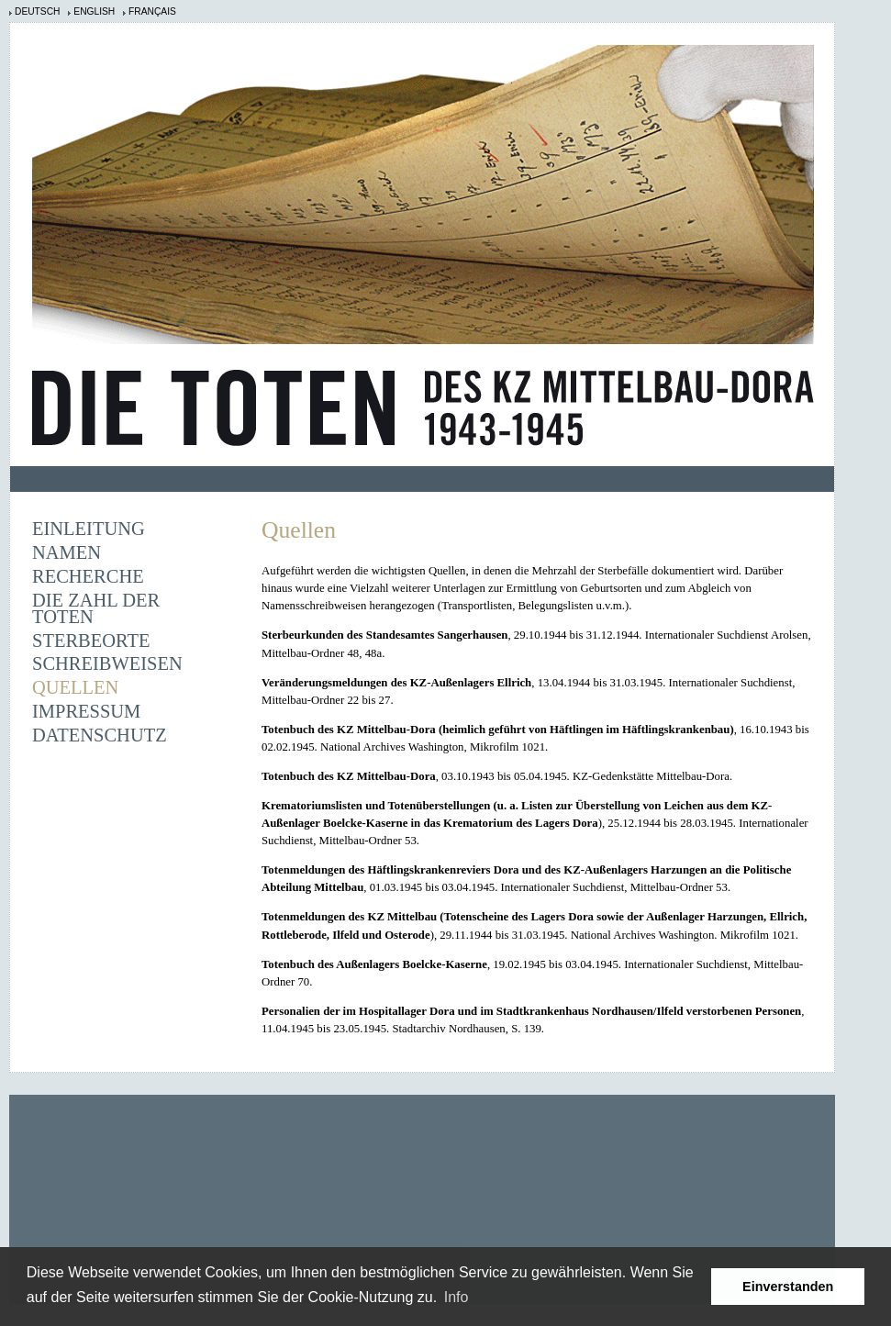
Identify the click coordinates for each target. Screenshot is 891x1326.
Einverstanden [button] (787, 1286)
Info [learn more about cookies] (456, 1297)
